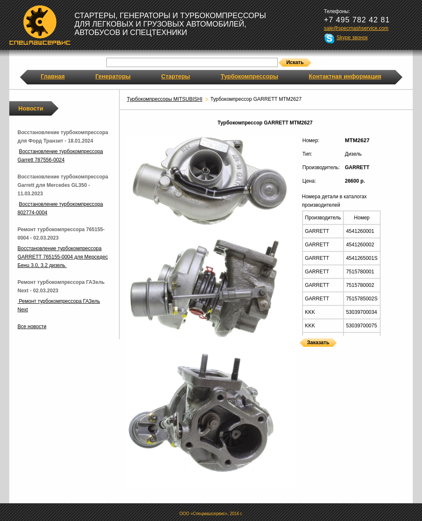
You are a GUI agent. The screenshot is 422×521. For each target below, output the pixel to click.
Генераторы (112, 76)
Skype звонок (352, 37)
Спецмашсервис (39, 25)
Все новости (32, 326)
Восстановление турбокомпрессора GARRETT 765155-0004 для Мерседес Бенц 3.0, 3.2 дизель (63, 257)
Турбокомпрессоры (249, 76)
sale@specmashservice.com (356, 28)
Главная (53, 76)
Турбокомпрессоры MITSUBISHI (165, 99)
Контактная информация (345, 76)
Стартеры (175, 76)
